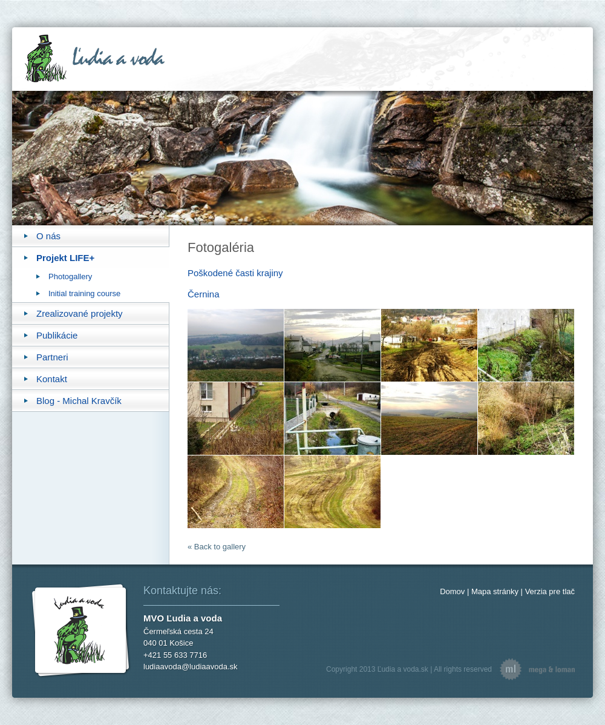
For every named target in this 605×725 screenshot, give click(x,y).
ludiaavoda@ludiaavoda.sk (190, 666)
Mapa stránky (494, 591)
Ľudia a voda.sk (403, 669)
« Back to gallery (217, 546)
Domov (452, 591)
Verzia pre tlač (550, 591)
